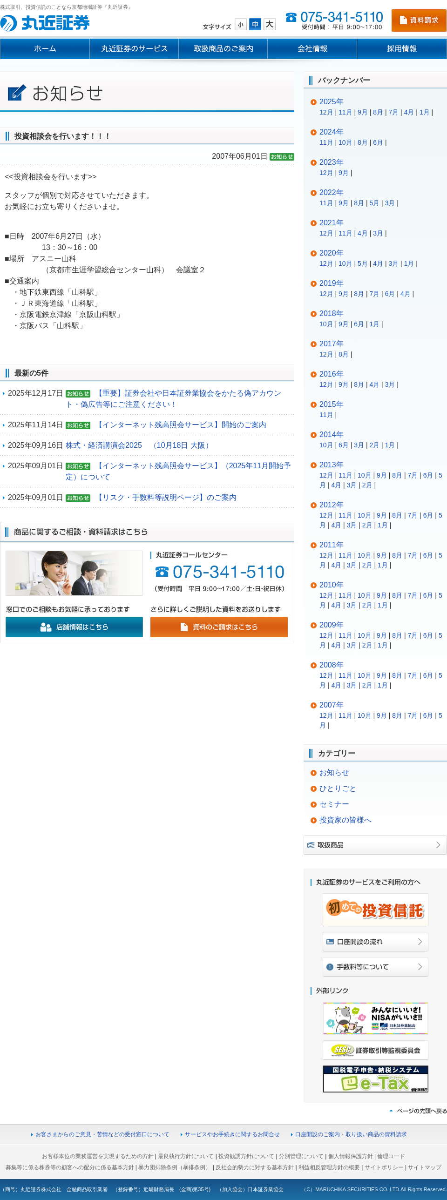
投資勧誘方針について (246, 1156)
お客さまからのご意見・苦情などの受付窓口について (102, 1134)
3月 (390, 203)
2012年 (331, 505)
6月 (378, 142)
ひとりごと (338, 788)
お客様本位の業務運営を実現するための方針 (98, 1156)
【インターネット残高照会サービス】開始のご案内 (180, 425)
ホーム (44, 49)
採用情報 (402, 49)
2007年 (331, 705)
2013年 (331, 465)
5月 (374, 203)
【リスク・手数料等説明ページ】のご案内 (166, 497)
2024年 (331, 132)
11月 (345, 112)
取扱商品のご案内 (223, 49)
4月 (409, 112)
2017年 (331, 344)
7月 (393, 112)
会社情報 (312, 49)
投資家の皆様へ (345, 820)
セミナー (334, 804)
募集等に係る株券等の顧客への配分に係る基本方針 (70, 1167)
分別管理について (301, 1156)
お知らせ (334, 772)
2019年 (331, 283)
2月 (374, 445)
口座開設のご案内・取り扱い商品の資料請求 (351, 1134)
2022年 (331, 192)
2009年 (331, 625)
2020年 (331, 253)
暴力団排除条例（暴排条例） (174, 1167)
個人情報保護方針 (350, 1156)
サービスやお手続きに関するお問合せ (232, 1134)
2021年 (331, 223)
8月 (378, 112)
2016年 (331, 374)
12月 (326, 112)
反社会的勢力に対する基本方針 (255, 1167)
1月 (425, 112)
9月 (363, 112)
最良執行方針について (186, 1156)
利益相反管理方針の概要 (329, 1167)
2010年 (331, 585)
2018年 (331, 313)
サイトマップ (424, 1167)
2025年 (331, 102)
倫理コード (391, 1156)
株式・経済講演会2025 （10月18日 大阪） (139, 445)
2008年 (331, 665)
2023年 (331, 162)
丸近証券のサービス (134, 49)
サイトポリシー (384, 1167)
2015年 (331, 404)
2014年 (331, 434)
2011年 (331, 545)
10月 (345, 142)
